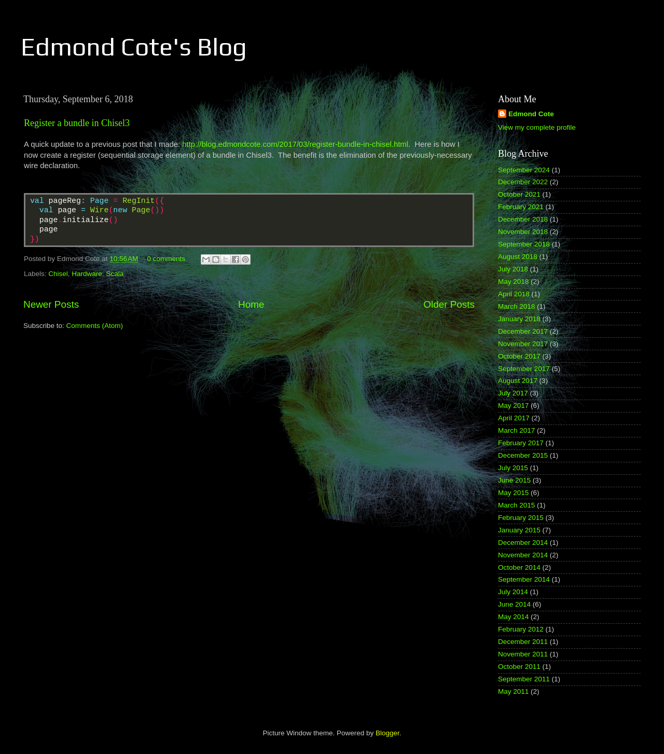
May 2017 (513, 405)
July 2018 (513, 269)
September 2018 (524, 244)
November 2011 (523, 654)
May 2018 (513, 281)
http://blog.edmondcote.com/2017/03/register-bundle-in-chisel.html (295, 144)
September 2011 (524, 679)
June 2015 (514, 480)
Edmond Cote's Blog (134, 46)
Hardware (87, 274)
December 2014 (523, 542)
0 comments (166, 259)
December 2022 (523, 182)
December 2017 (523, 331)
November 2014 (523, 555)
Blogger (387, 733)
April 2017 (514, 418)
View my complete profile (537, 127)
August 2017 (517, 381)
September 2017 (524, 369)
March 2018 (516, 306)
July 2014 (513, 592)
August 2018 (517, 257)
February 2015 (521, 518)
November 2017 (523, 344)
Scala (114, 274)
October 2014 (519, 567)
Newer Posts (51, 304)
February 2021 (521, 207)
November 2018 (523, 232)
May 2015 (513, 493)
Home (251, 304)
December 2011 (523, 642)
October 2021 (519, 194)
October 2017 (519, 356)
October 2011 (519, 666)
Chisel (58, 274)
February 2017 (521, 443)
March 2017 (516, 430)
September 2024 (524, 170)
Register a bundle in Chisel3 (77, 123)
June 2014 (514, 604)
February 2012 (521, 629)
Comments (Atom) (94, 326)
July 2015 (513, 468)
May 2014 (513, 617)
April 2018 (514, 294)
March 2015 (516, 505)
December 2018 (523, 219)
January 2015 (519, 530)
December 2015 (523, 455)
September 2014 (524, 579)
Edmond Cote (531, 114)
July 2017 (513, 393)
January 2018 (519, 319)
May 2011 (513, 691)
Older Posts (449, 304)
